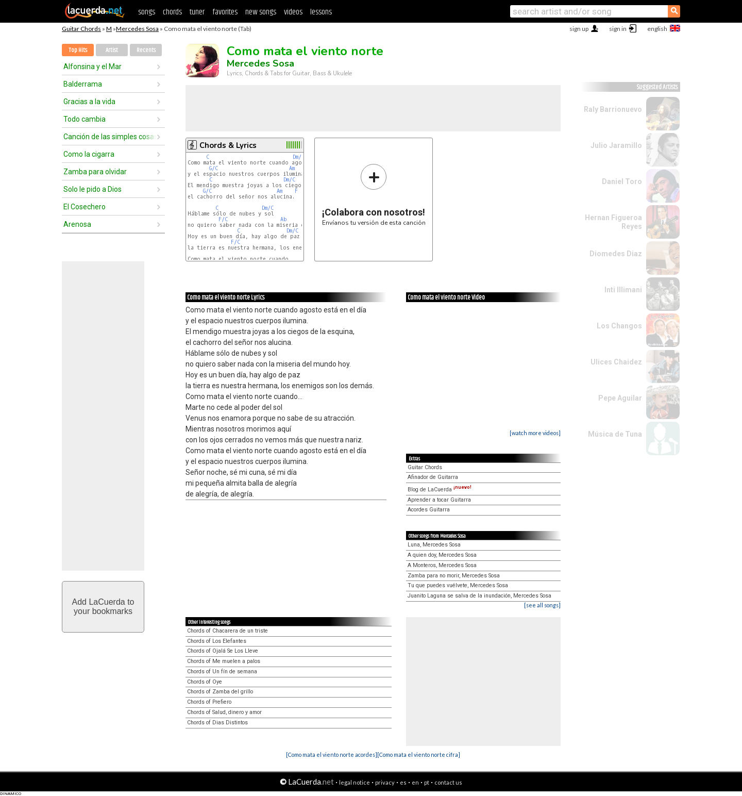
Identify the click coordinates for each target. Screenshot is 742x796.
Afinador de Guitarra (433, 477)
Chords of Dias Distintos (217, 722)
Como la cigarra (88, 154)
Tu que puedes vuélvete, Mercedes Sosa (458, 585)
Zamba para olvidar (95, 172)
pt (426, 782)
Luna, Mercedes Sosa (434, 544)
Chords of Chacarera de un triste (227, 630)
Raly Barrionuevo (613, 109)
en (415, 782)
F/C (223, 219)
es (403, 782)
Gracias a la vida (89, 101)
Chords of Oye (204, 681)
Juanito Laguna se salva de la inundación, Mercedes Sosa (479, 595)
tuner (197, 12)
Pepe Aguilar (620, 398)
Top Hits (78, 50)
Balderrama (82, 84)
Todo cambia (84, 119)
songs (146, 12)
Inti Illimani (623, 290)
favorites (225, 12)
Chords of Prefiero (209, 702)
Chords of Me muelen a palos (223, 661)
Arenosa (77, 224)
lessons (321, 12)
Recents (146, 50)
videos (293, 12)
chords (172, 12)
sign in (618, 28)
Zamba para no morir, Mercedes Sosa (454, 575)
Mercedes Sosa (137, 28)
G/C (213, 168)
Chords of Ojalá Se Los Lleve (222, 651)
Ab (283, 219)
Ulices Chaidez (616, 362)
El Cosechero (84, 207)
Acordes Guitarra (429, 509)
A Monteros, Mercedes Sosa (442, 565)
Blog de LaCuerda (439, 489)
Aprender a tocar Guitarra (439, 499)
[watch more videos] (535, 432)
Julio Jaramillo (616, 145)
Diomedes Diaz (615, 254)
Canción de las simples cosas (109, 136)
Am (292, 168)
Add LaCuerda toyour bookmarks (103, 607)
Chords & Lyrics (228, 145)
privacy (385, 782)
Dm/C (299, 157)
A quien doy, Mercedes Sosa (442, 555)
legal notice (354, 782)
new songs (260, 12)
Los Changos (619, 326)
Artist (112, 50)
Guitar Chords (81, 28)
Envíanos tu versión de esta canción (374, 194)
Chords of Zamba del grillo (220, 691)
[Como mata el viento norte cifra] (418, 754)
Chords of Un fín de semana (222, 671)
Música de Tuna (615, 434)
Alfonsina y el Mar (92, 66)
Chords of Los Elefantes (216, 641)
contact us (448, 782)
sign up (578, 28)
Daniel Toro (622, 181)
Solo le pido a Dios (92, 189)
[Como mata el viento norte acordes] (331, 754)
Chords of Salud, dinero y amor (224, 712)
